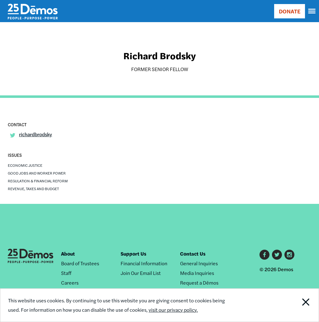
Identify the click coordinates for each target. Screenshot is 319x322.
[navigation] (312, 11)
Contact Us (193, 253)
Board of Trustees (80, 263)
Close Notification (289, 305)
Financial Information (144, 263)
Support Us (133, 253)
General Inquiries (199, 263)
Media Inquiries (197, 272)
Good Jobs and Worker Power (37, 173)
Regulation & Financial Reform (38, 181)
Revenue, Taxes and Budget (33, 188)
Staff (66, 272)
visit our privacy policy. (173, 309)
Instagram (289, 255)
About (68, 253)
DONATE (289, 11)
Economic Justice (25, 165)
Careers (70, 282)
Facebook (264, 255)
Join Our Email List (141, 272)
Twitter (277, 255)
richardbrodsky (35, 134)
